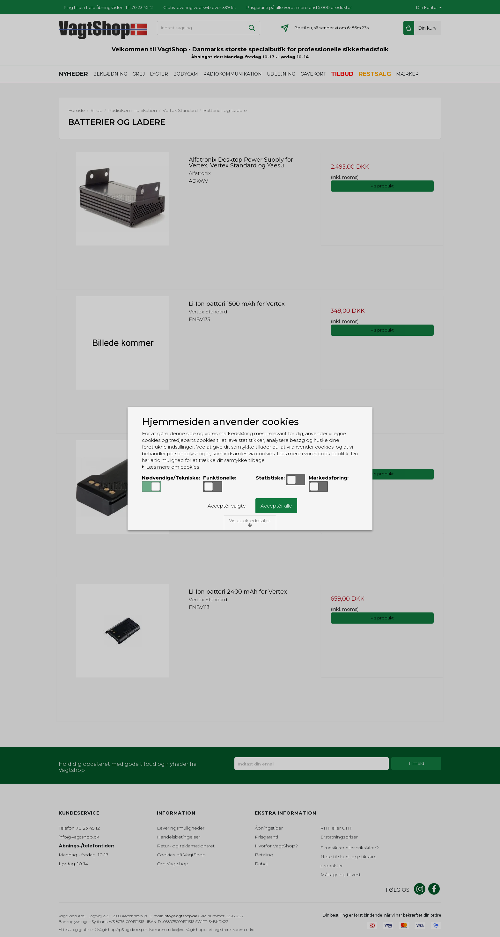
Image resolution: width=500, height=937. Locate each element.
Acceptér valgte (227, 506)
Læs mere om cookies (170, 467)
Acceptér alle (276, 506)
